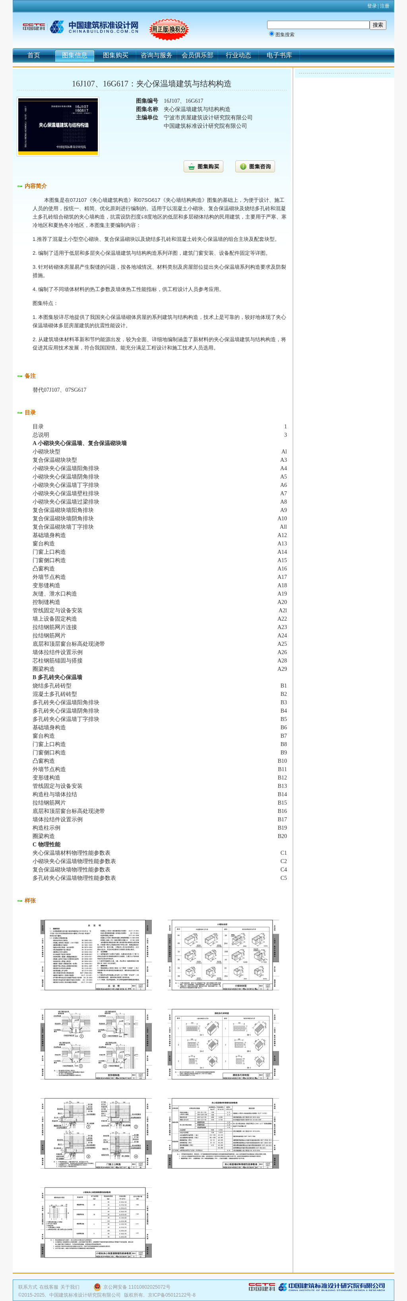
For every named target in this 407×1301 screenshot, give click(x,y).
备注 (30, 376)
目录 (30, 413)
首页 (33, 55)
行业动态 (238, 55)
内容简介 (36, 186)
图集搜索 (285, 34)
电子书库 (279, 55)
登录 (372, 6)
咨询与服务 (156, 55)
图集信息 (74, 55)
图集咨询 (255, 166)
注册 (385, 6)
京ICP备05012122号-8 (172, 1295)
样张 (30, 901)
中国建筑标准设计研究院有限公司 (85, 1295)
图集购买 (115, 55)
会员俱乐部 (197, 55)
